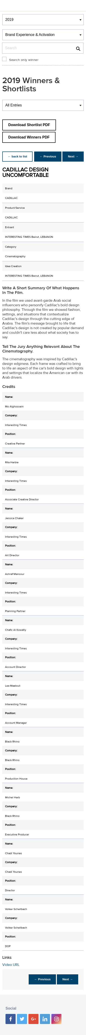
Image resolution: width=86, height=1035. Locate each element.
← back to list (17, 156)
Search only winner (24, 60)
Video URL (10, 964)
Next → (73, 156)
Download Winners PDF (29, 137)
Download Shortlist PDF (29, 125)
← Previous (48, 156)
